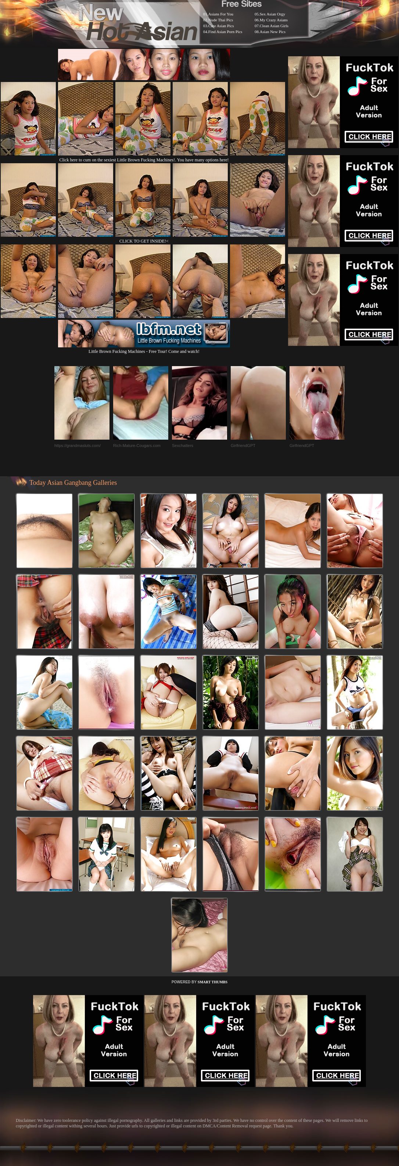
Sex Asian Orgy (272, 14)
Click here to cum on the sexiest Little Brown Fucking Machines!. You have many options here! (144, 159)
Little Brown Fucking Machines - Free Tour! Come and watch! (144, 348)
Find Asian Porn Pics (225, 31)
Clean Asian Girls (274, 26)
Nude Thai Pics (220, 20)
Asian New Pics (272, 31)
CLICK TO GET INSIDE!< (144, 241)
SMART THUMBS (212, 982)
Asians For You (220, 14)
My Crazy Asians (274, 20)
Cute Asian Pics (221, 26)
